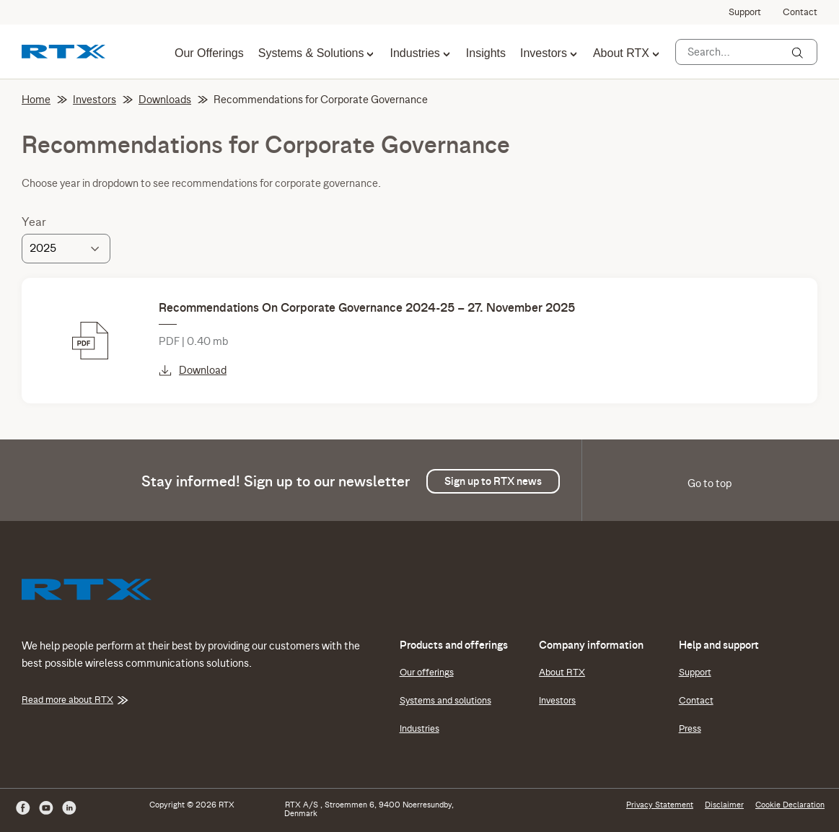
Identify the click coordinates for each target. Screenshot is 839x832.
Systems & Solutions (311, 53)
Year (34, 222)
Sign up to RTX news (493, 481)
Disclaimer (724, 804)
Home (44, 99)
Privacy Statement (659, 804)
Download (193, 370)
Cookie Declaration (790, 804)
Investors (543, 53)
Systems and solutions (445, 701)
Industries (414, 53)
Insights (486, 53)
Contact (800, 12)
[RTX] (63, 50)
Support (745, 12)
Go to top (710, 483)
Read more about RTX (75, 700)
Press (690, 729)
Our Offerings (209, 53)
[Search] (797, 53)
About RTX (621, 53)
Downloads (173, 99)
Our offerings (427, 672)
